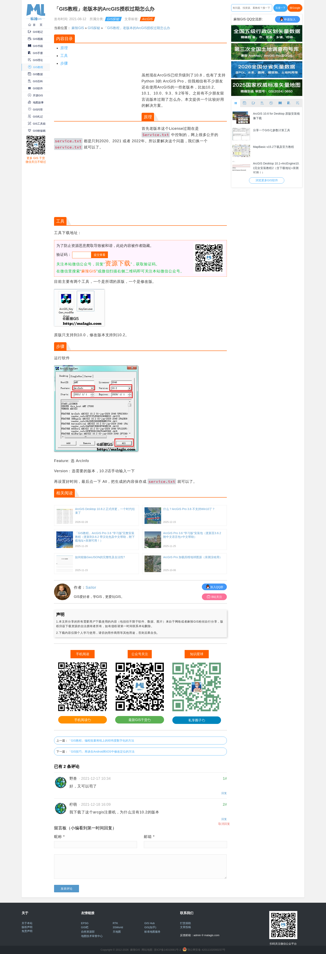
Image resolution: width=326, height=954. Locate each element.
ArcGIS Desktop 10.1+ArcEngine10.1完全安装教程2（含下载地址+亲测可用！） (276, 168)
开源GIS (35, 95)
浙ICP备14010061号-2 (167, 949)
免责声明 (27, 931)
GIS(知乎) (150, 927)
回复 (224, 793)
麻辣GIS (78, 28)
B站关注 (214, 596)
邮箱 (149, 837)
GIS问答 (35, 109)
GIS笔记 (35, 31)
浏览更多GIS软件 (267, 180)
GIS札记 (35, 116)
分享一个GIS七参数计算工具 (271, 130)
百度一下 (280, 7)
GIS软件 (35, 88)
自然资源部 (88, 931)
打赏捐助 (185, 923)
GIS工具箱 (37, 123)
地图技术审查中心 (92, 936)
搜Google (295, 7)
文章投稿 (185, 927)
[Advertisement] (97, 101)
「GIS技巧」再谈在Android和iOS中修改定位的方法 (101, 751)
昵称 (59, 837)
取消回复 (224, 823)
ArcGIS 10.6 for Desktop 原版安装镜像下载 (276, 116)
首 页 (35, 24)
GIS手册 (35, 53)
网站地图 (147, 949)
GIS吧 (84, 927)
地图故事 (36, 102)
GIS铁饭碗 (37, 130)
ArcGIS (147, 19)
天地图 (117, 931)
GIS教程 (35, 67)
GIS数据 (35, 74)
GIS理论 (35, 60)
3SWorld (118, 927)
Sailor (91, 587)
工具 (64, 56)
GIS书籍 (35, 46)
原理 (64, 48)
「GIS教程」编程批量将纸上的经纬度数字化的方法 (101, 740)
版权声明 (27, 927)
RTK (115, 923)
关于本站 (27, 923)
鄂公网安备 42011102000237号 (206, 949)
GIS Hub (149, 923)
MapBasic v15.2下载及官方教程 (273, 146)
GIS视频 (35, 38)
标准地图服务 (152, 931)
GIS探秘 (113, 19)
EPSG (85, 923)
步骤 (64, 63)
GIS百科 (35, 81)
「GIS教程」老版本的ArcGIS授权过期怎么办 (137, 28)
